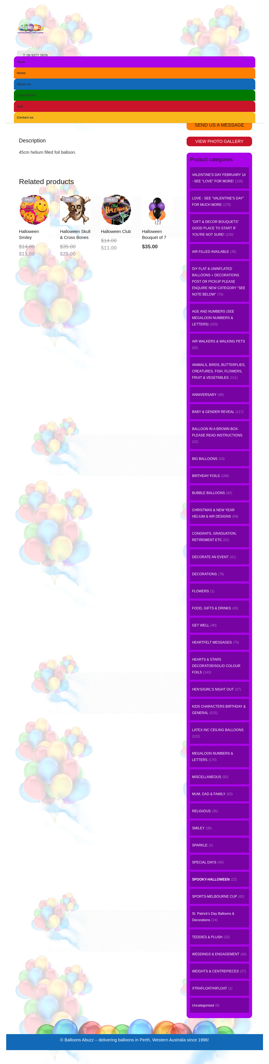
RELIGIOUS (201, 811)
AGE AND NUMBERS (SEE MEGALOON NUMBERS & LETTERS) (213, 318)
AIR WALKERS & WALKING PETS (218, 341)
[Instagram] (219, 28)
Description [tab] (32, 140)
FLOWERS (200, 591)
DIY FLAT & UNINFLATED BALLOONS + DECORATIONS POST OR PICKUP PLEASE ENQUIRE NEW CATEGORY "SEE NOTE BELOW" (218, 281)
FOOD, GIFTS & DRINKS (211, 608)
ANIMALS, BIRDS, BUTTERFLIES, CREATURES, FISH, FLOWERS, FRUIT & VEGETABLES (218, 371)
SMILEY (198, 828)
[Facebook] (209, 28)
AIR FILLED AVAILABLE (210, 251)
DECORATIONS (204, 574)
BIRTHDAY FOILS (206, 476)
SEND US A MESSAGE (219, 125)
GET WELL (200, 625)
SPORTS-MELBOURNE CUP (214, 896)
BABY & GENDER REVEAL (213, 412)
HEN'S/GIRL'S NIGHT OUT (213, 689)
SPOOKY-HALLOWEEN (120, 74)
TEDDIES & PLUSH (207, 937)
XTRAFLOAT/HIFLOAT (209, 988)
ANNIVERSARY (204, 395)
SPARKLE (200, 845)
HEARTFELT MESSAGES (212, 642)
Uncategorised (203, 1005)
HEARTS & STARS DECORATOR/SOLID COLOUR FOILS (216, 666)
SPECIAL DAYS (204, 862)
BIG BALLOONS (204, 459)
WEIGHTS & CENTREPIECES (215, 971)
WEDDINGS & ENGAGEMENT (215, 954)
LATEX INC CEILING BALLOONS (218, 730)
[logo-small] (129, 28)
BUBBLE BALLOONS (208, 493)
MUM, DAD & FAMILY (208, 794)
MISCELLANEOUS (206, 777)
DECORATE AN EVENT (210, 557)
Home (92, 74)
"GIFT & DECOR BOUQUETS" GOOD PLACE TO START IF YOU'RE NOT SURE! (215, 228)
